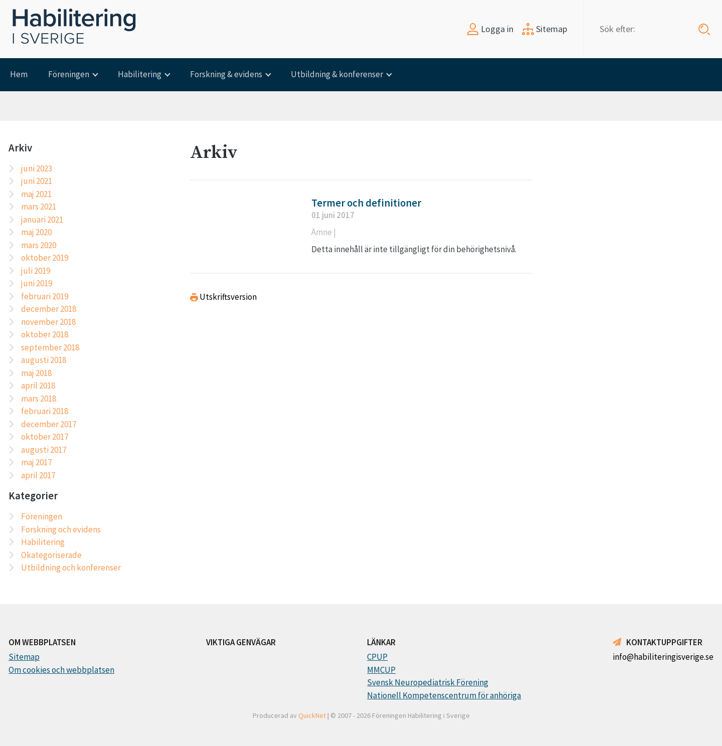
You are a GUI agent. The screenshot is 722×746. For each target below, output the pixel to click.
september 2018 (50, 347)
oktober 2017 (44, 436)
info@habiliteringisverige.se (663, 656)
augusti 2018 (43, 359)
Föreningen (68, 74)
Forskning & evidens (226, 74)
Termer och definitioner (366, 203)
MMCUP (381, 669)
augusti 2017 (43, 449)
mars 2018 (38, 398)
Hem (19, 74)
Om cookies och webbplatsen (61, 669)
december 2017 (48, 424)
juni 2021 (36, 180)
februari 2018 (44, 411)
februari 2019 (44, 296)
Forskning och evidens (61, 529)
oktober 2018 (44, 334)
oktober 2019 (44, 257)
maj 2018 (36, 373)
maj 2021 (36, 194)
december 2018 (48, 308)
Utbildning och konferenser (71, 567)
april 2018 (38, 385)
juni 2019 (36, 283)
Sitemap (544, 29)
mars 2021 (38, 206)
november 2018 (48, 321)
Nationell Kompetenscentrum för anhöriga (444, 695)
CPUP (377, 656)
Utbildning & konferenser (337, 74)
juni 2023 (36, 168)
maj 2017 (36, 462)
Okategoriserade (51, 555)
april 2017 (38, 475)
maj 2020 (36, 232)
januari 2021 (42, 219)
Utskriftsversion (223, 296)
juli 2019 (35, 270)
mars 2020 (38, 245)
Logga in (490, 29)
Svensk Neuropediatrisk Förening (427, 682)
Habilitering (139, 74)
